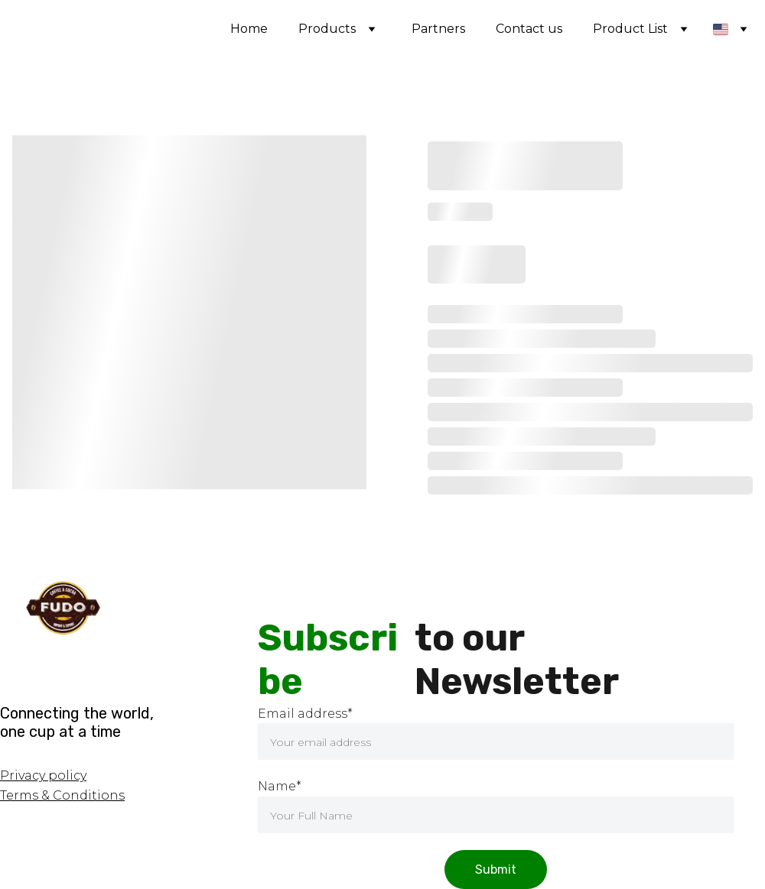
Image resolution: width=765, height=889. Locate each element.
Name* (279, 786)
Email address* (305, 713)
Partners (438, 28)
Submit (495, 869)
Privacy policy (43, 775)
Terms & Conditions (62, 795)
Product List (630, 28)
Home (249, 28)
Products (327, 28)
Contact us (529, 28)
